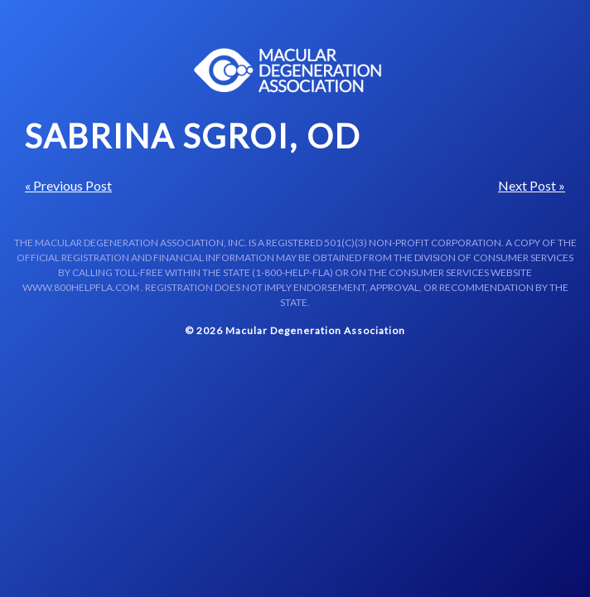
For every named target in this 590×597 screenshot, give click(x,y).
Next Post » (531, 185)
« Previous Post (68, 185)
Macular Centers (288, 70)
